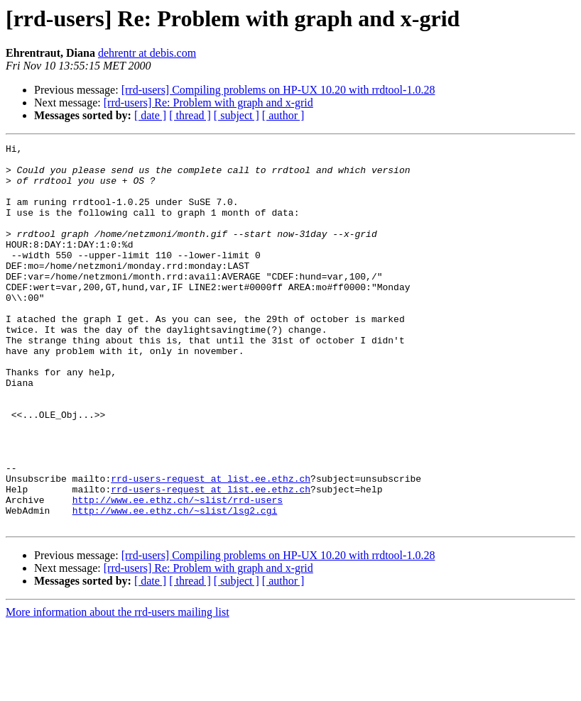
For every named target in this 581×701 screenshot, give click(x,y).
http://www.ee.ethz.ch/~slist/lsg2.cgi (175, 584)
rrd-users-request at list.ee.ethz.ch (210, 546)
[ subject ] (236, 115)
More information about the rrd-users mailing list (117, 689)
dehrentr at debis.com (147, 53)
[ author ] (283, 115)
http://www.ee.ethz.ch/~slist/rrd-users (177, 571)
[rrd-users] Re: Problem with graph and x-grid (208, 102)
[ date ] (150, 115)
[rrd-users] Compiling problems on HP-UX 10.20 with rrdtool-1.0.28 (278, 90)
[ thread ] (190, 115)
